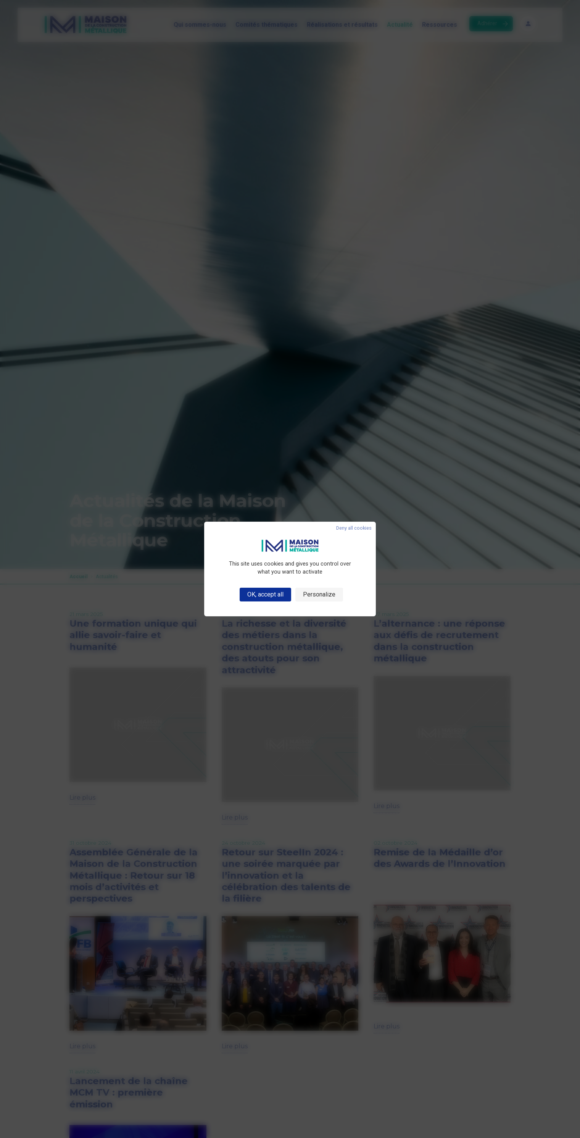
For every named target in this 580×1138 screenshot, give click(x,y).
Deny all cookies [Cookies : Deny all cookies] (354, 528)
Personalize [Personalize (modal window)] (319, 594)
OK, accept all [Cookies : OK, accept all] (265, 594)
